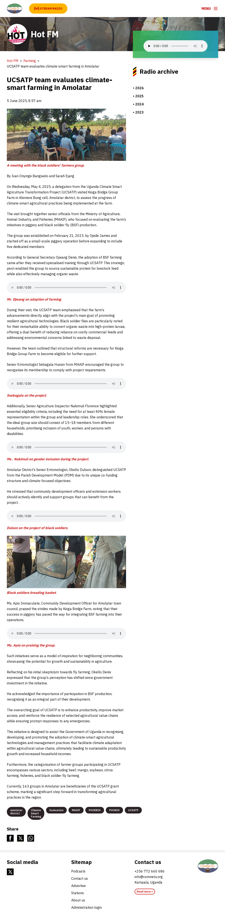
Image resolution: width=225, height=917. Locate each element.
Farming (29, 61)
